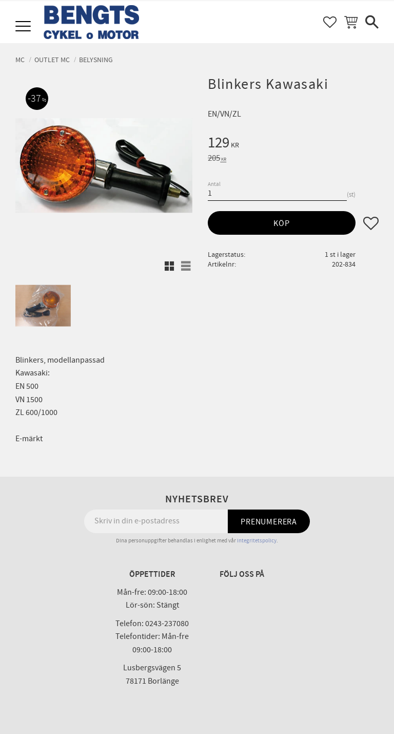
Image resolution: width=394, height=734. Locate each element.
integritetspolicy (257, 540)
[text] (293, 144)
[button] (24, 27)
